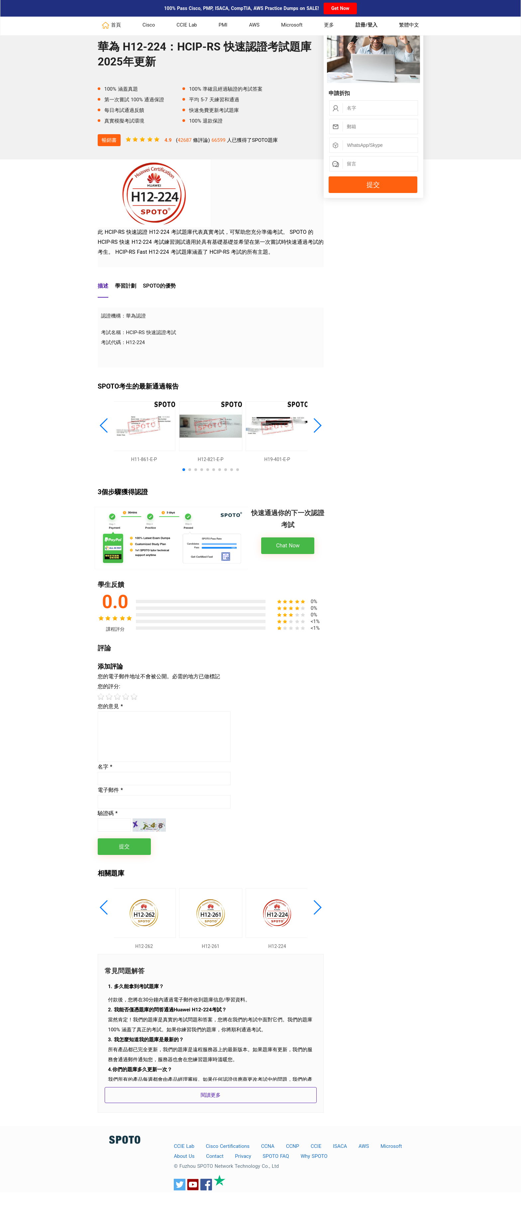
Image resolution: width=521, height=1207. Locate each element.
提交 (373, 185)
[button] (104, 429)
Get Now (340, 8)
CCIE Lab (186, 25)
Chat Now (288, 553)
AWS (254, 25)
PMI (223, 25)
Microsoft (292, 25)
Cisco (149, 25)
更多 (329, 25)
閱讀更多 (211, 1110)
